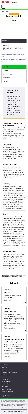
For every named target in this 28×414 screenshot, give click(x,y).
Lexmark (4, 365)
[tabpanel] (14, 179)
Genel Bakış (6, 67)
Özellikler (5, 70)
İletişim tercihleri (6, 381)
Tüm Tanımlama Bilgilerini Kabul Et (14, 411)
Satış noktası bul (6, 389)
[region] (14, 406)
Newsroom (4, 398)
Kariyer (3, 370)
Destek (6, 81)
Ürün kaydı (4, 386)
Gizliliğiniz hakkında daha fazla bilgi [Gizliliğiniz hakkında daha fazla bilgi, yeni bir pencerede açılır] (15, 407)
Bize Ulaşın (5, 379)
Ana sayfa (20, 2)
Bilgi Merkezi (6, 396)
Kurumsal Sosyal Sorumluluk (9, 372)
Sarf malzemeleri (8, 74)
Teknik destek (5, 384)
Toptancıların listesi (7, 391)
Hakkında (4, 367)
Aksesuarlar (6, 78)
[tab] (14, 67)
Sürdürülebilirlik (5, 375)
